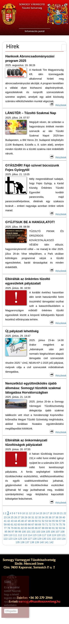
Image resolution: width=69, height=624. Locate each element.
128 (34, 538)
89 (46, 528)
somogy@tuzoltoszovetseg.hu (39, 601)
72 (50, 524)
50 (36, 521)
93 (60, 528)
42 (8, 521)
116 (39, 535)
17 (47, 513)
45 (19, 521)
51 (39, 521)
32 (36, 517)
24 (8, 517)
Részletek (58, 105)
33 (39, 517)
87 (39, 528)
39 (60, 517)
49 (32, 521)
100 (24, 531)
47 (26, 521)
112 (20, 535)
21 (61, 513)
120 (59, 535)
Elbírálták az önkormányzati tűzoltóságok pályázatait (26, 443)
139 (37, 542)
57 (60, 521)
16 (44, 513)
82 (22, 528)
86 (36, 528)
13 (33, 513)
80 (15, 528)
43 (12, 521)
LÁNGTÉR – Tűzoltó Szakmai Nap (30, 113)
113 (25, 535)
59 (5, 524)
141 (46, 542)
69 (39, 524)
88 (43, 528)
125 (20, 538)
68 (36, 524)
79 (12, 528)
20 (58, 513)
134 (63, 538)
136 (22, 542)
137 (27, 542)
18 (51, 513)
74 (57, 524)
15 (40, 513)
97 (13, 531)
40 (63, 517)
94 (63, 528)
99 (19, 531)
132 (54, 538)
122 (6, 538)
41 (5, 521)
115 (34, 535)
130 (44, 538)
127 (30, 538)
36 (50, 517)
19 (54, 513)
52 (43, 521)
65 (26, 524)
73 (53, 524)
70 (43, 524)
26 (15, 517)
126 (25, 538)
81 (19, 528)
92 (57, 528)
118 (49, 535)
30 (29, 517)
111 (15, 535)
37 (53, 517)
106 (53, 531)
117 (44, 535)
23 (5, 517)
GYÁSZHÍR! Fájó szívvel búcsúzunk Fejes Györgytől (32, 168)
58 (63, 521)
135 (18, 542)
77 (5, 528)
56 (57, 521)
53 (46, 521)
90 (50, 528)
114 (30, 535)
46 (22, 521)
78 (8, 528)
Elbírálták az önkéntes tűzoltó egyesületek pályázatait (27, 281)
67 (32, 524)
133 (59, 538)
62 (15, 524)
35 (46, 517)
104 (43, 531)
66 (29, 524)
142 (51, 542)
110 (10, 535)
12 (30, 513)
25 (12, 517)
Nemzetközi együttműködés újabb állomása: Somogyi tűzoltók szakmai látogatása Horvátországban (33, 388)
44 (15, 521)
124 (15, 538)
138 (32, 542)
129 (39, 538)
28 (22, 517)
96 (9, 531)
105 (48, 531)
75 (60, 524)
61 (12, 524)
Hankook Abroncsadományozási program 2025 (29, 59)
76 (63, 524)
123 (10, 538)
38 (57, 517)
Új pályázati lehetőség (22, 331)
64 (22, 524)
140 (42, 542)
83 (26, 528)
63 (19, 524)
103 (38, 531)
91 (53, 528)
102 (33, 531)
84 (29, 528)
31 (32, 517)
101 (29, 531)
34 (43, 517)
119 (54, 535)
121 (63, 535)
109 (6, 535)
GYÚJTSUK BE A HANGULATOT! (30, 222)
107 (58, 531)
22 (65, 513)
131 (49, 538)
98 (16, 531)
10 (23, 513)
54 (50, 521)
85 (32, 528)
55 (53, 521)
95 (6, 531)
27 (19, 517)
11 (27, 513)
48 (29, 521)
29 (26, 517)
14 (37, 513)
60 (8, 524)
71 (46, 524)
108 (62, 531)
